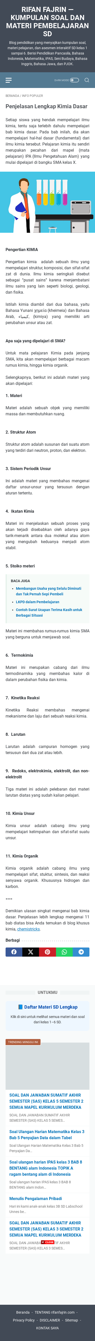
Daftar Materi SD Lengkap (51, 1007)
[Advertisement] (47, 1293)
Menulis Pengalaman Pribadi (35, 1198)
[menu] (12, 80)
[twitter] (30, 952)
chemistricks (28, 929)
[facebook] (14, 952)
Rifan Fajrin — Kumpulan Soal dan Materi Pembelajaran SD (47, 21)
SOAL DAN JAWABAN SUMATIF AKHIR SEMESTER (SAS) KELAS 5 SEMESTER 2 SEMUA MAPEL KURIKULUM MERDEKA (46, 1101)
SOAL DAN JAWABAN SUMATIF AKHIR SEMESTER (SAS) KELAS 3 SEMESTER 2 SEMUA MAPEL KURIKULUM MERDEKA (46, 1229)
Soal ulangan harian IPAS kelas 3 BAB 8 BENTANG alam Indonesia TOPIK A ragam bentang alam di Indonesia (45, 1168)
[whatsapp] (64, 952)
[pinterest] (47, 952)
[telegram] (81, 952)
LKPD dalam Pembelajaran (37, 602)
